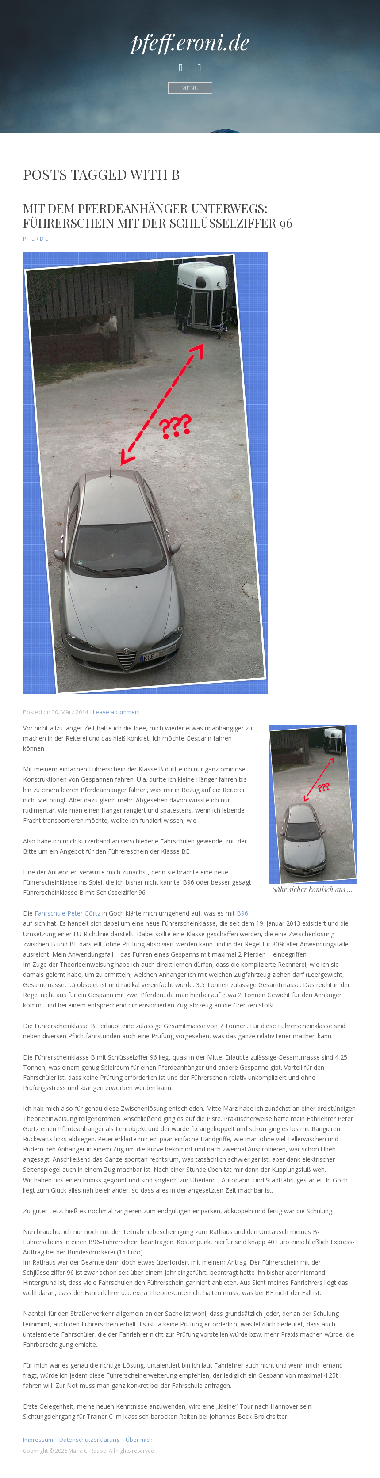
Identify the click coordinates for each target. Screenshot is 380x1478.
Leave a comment (116, 712)
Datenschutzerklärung (89, 1440)
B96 (242, 913)
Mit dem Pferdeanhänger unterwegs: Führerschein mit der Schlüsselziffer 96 (157, 215)
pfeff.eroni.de (190, 41)
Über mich (139, 1440)
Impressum (38, 1440)
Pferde (36, 239)
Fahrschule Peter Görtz (67, 913)
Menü (190, 87)
